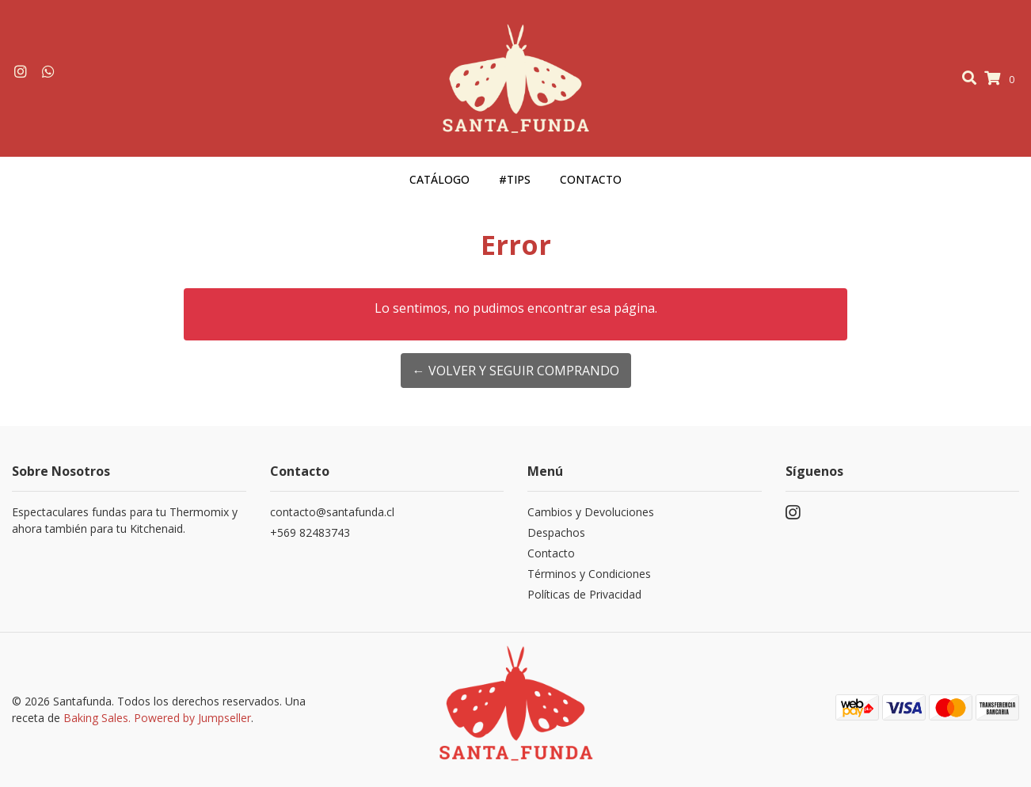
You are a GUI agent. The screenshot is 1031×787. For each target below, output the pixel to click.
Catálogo (439, 179)
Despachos (556, 532)
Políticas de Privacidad (584, 594)
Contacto (591, 179)
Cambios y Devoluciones (590, 511)
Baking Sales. (98, 717)
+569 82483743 (310, 532)
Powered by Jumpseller (192, 717)
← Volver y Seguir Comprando (516, 370)
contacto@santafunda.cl (332, 511)
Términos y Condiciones (589, 573)
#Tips (515, 179)
